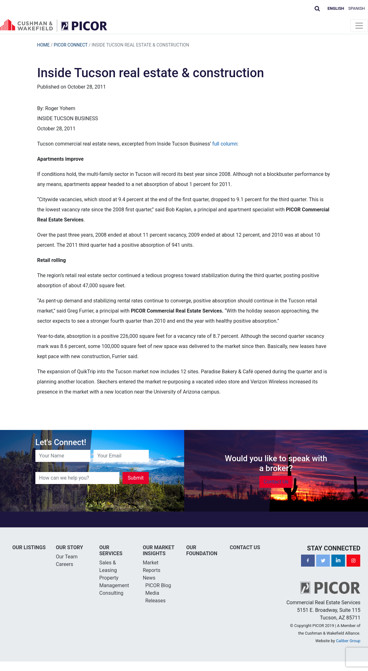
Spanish (356, 8)
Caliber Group (348, 640)
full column (224, 144)
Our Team (67, 557)
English (336, 8)
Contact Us (275, 482)
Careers (64, 564)
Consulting (111, 593)
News (149, 578)
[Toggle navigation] (359, 25)
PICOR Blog (158, 585)
